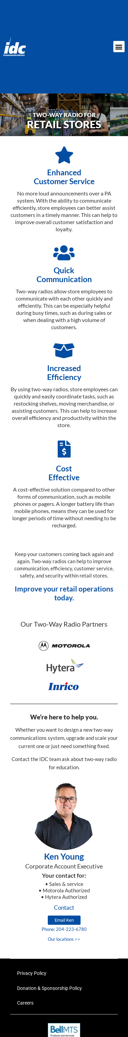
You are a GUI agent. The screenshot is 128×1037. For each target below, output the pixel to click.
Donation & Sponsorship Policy (49, 988)
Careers (25, 1003)
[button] (119, 46)
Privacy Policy (31, 973)
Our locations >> (64, 939)
